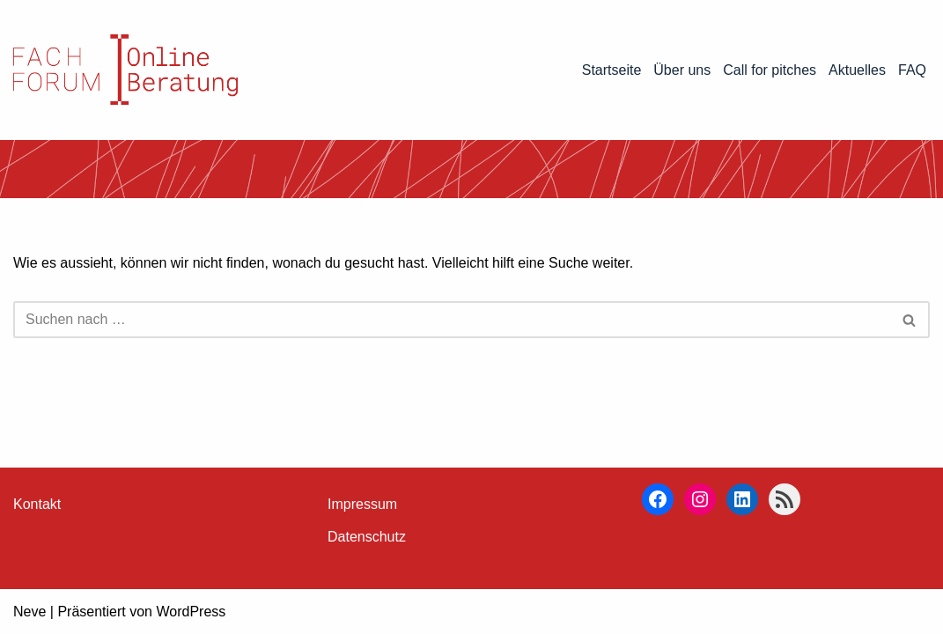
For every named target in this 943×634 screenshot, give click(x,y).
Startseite (612, 70)
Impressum (362, 504)
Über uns (682, 70)
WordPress (190, 611)
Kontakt (37, 504)
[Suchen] (451, 319)
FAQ (912, 70)
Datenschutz (367, 536)
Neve (29, 611)
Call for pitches (769, 70)
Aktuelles (857, 70)
